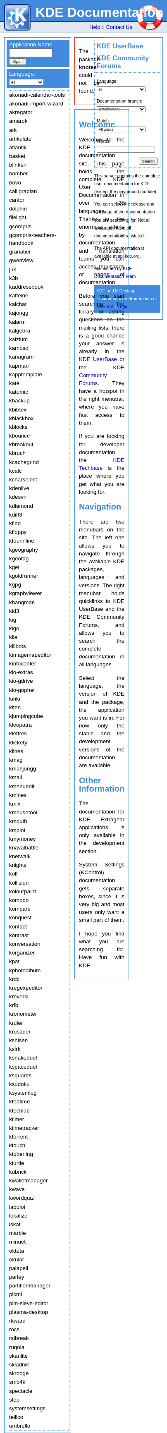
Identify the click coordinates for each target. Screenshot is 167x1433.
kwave (17, 1189)
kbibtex (17, 410)
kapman (19, 366)
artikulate (20, 139)
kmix (14, 804)
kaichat (17, 304)
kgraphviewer (25, 593)
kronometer (23, 1014)
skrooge (19, 1373)
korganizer (22, 953)
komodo (19, 900)
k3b (13, 278)
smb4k (17, 1382)
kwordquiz (21, 1198)
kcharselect (23, 479)
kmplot (17, 830)
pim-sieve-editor (28, 1303)
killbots (17, 646)
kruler (16, 1023)
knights (17, 865)
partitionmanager (29, 1285)
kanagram (21, 357)
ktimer (16, 1119)
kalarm (17, 322)
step (14, 1400)
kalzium (18, 339)
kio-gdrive (21, 681)
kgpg (15, 584)
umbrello (19, 1426)
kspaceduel (23, 1067)
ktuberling (21, 1154)
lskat (14, 1224)
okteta (16, 1251)
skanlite (18, 1356)
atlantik (17, 147)
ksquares (20, 1075)
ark (13, 130)
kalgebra (19, 331)
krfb (13, 1005)
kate (14, 383)
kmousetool (23, 812)
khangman (22, 602)
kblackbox (21, 418)
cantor (16, 200)
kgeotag (19, 558)
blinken (17, 165)
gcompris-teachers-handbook (32, 239)
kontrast (19, 935)
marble (17, 1233)
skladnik (19, 1364)
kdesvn (17, 497)
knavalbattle (23, 847)
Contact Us (119, 27)
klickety (18, 742)
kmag (16, 760)
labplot (17, 1207)
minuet (17, 1242)
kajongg (19, 313)
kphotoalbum (25, 970)
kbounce (19, 436)
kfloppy (17, 532)
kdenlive (19, 488)
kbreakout (21, 444)
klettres (18, 733)
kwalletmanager (28, 1180)
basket (17, 156)
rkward (17, 1321)
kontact (18, 926)
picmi (15, 1294)
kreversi (19, 996)
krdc (14, 979)
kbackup (19, 400)
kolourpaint (22, 891)
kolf (13, 874)
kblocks (18, 427)
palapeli (18, 1268)
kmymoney (22, 839)
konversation (25, 944)
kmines (17, 795)
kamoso (19, 348)
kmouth (18, 821)
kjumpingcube (26, 716)
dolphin (18, 209)
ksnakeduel (23, 1058)
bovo (15, 182)
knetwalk (20, 856)
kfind (15, 523)
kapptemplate (25, 374)
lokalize (18, 1216)
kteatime (19, 1101)
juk (12, 269)
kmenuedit (22, 786)
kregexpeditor (26, 988)
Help (94, 27)
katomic (18, 392)
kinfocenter (22, 663)
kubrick (17, 1172)
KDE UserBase (120, 46)
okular (16, 1259)
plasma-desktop (28, 1312)
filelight (17, 217)
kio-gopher (22, 690)
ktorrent (18, 1137)
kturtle (16, 1163)
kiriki (14, 699)
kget (14, 567)
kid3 (14, 611)
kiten (15, 707)
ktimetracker (24, 1128)
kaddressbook (26, 287)
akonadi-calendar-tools (37, 95)
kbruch (17, 453)
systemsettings (27, 1408)
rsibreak (19, 1338)
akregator (20, 112)
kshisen (18, 1040)
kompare (20, 909)
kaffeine (18, 295)
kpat (14, 961)
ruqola (16, 1347)
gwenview (21, 260)
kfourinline (21, 541)
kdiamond (21, 506)
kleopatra (20, 725)
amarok (18, 121)
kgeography (23, 550)
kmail (15, 777)
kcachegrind (24, 462)
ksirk (14, 1049)
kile (13, 637)
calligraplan (23, 191)
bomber (18, 173)
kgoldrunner (23, 576)
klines (16, 751)
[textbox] (30, 52)
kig (12, 620)
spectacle (20, 1391)
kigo (14, 628)
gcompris (20, 226)
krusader (20, 1032)
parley (16, 1277)
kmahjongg (22, 769)
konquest (20, 917)
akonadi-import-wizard (36, 103)
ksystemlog (23, 1093)
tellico (16, 1417)
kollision (19, 883)
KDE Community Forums (101, 375)
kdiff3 (15, 515)
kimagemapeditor (30, 655)
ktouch (17, 1145)
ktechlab (19, 1111)
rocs (14, 1329)
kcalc (15, 471)
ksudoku (19, 1084)
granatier (20, 252)
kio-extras (21, 672)
